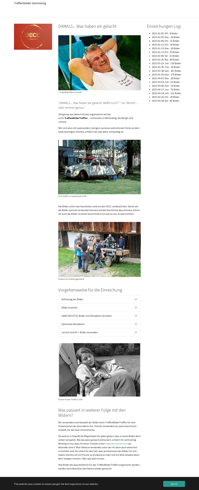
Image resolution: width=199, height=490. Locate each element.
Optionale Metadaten (73, 324)
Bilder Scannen (69, 307)
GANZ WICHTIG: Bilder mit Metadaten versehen (87, 315)
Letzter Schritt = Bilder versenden (80, 332)
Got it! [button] (174, 483)
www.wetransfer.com (116, 443)
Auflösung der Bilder (72, 299)
